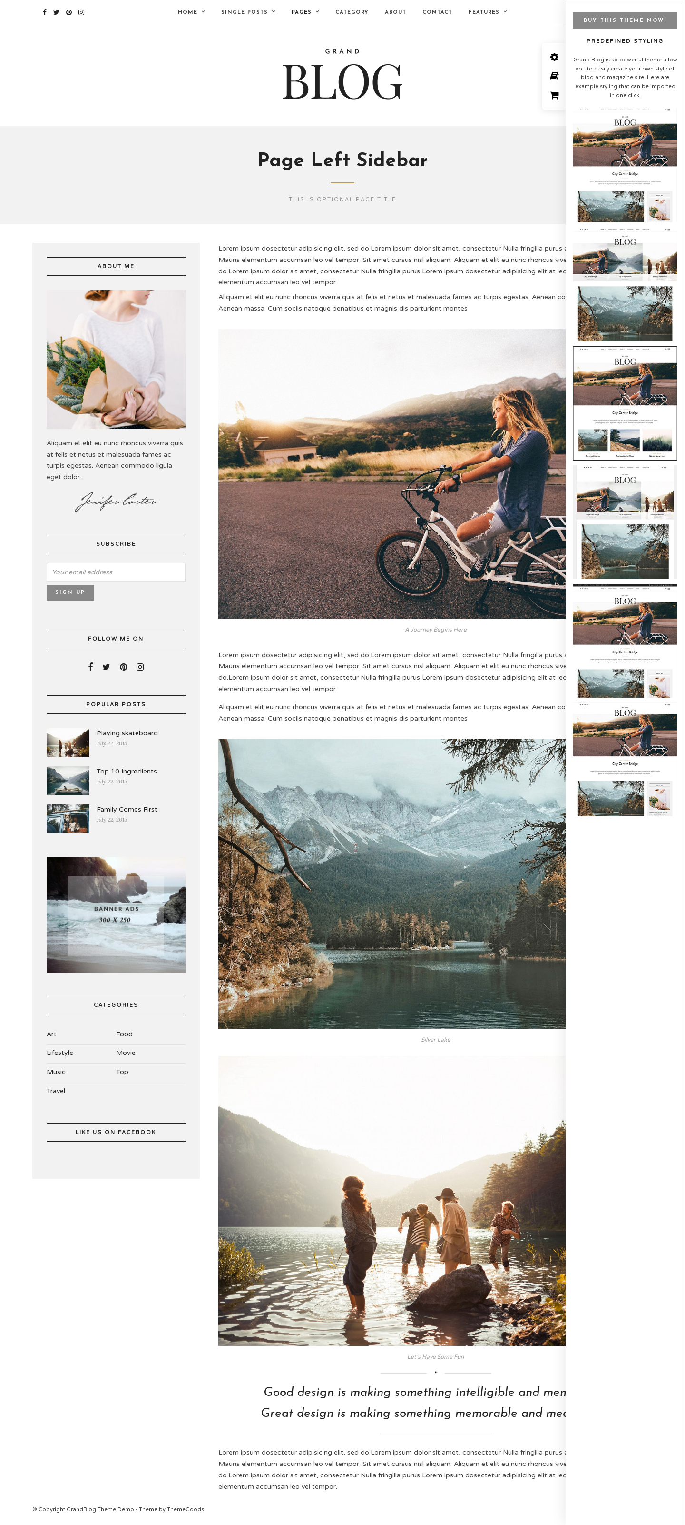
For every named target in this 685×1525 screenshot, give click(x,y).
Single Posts (244, 12)
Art (52, 1035)
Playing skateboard (127, 734)
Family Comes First (127, 810)
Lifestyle (60, 1054)
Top (122, 1073)
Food (124, 1035)
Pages (302, 12)
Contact (437, 12)
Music (56, 1073)
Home (187, 12)
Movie (126, 1054)
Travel (56, 1092)
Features (484, 12)
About (395, 12)
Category (352, 12)
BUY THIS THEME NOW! (625, 20)
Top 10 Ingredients (127, 772)
